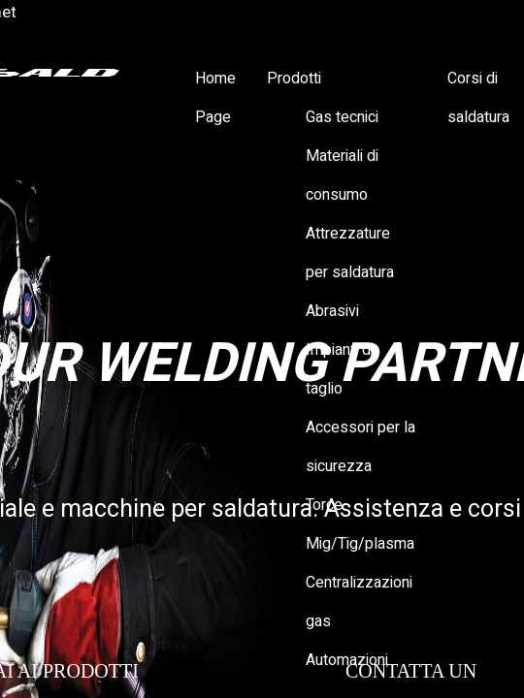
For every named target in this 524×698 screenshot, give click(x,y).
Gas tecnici (342, 117)
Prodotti (294, 78)
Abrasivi (332, 311)
